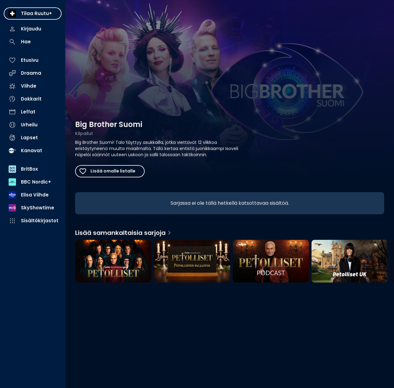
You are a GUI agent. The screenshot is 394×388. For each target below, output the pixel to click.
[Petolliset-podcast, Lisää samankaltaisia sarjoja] (271, 262)
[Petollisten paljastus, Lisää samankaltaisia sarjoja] (192, 262)
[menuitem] (33, 13)
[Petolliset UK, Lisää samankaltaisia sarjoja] (350, 262)
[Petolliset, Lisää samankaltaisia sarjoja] (113, 262)
